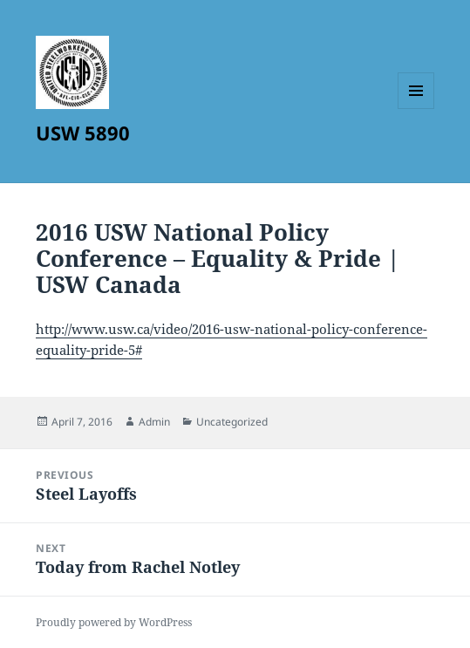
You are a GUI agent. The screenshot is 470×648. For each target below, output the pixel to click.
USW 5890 (83, 132)
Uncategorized (232, 421)
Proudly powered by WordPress (114, 622)
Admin (154, 421)
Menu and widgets (416, 108)
